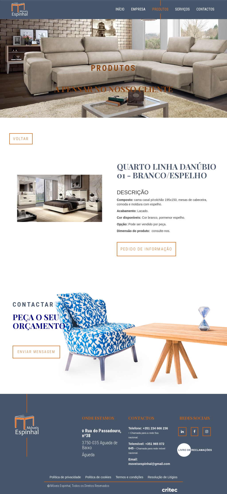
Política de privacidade (65, 477)
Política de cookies (98, 477)
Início (121, 8)
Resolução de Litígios (162, 477)
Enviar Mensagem (36, 352)
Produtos (160, 9)
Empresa (138, 9)
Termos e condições (129, 477)
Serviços (182, 9)
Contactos (205, 9)
